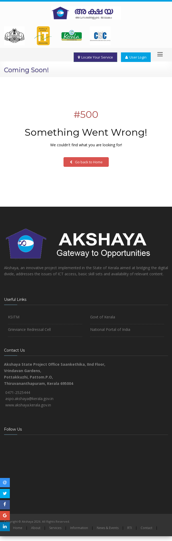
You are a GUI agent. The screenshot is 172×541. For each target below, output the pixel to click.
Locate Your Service (95, 57)
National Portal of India (110, 329)
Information (79, 528)
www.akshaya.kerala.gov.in (28, 404)
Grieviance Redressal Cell (29, 329)
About (35, 528)
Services (55, 528)
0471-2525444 (17, 392)
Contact (146, 528)
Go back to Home (86, 162)
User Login (135, 57)
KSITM (13, 316)
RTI (129, 528)
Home (17, 528)
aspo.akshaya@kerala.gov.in (29, 398)
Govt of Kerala (102, 316)
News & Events (108, 528)
